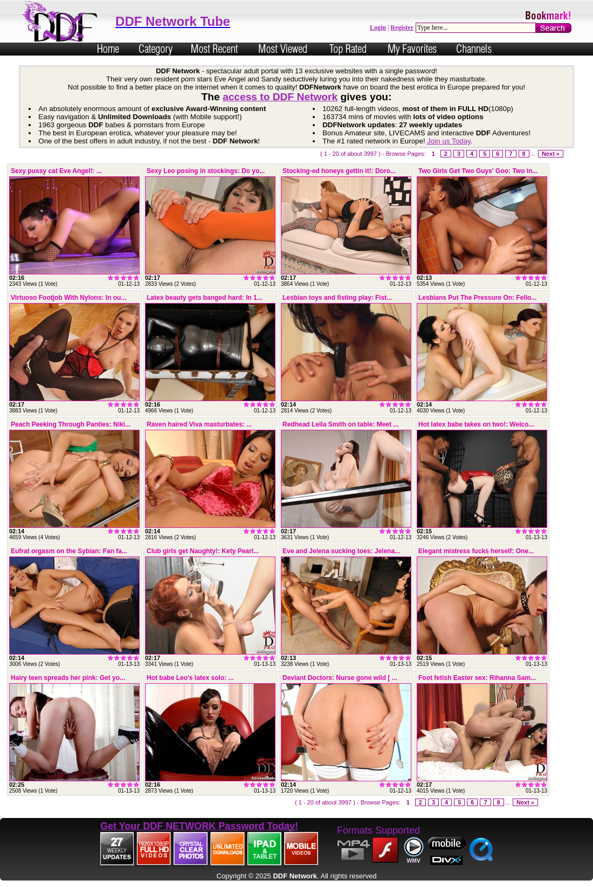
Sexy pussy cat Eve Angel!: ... (56, 171)
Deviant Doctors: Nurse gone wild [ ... (339, 678)
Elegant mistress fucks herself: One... (476, 551)
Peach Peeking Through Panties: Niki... (70, 424)
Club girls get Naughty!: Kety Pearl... (203, 551)
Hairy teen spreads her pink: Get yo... (68, 678)
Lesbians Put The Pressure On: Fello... (477, 297)
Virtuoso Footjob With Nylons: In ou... (68, 297)
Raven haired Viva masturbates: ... (199, 424)
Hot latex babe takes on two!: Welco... (476, 424)
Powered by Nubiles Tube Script (296, 883)
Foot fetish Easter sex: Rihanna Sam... (477, 678)
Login (378, 27)
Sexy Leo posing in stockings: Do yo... (206, 171)
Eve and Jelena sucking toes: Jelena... (341, 551)
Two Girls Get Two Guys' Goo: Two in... (478, 171)
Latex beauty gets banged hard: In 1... (205, 297)
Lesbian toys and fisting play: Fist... (337, 297)
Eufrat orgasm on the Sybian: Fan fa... (69, 551)
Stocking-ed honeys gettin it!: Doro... (339, 171)
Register (401, 27)
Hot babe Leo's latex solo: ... (190, 678)
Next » (551, 153)
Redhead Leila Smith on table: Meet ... (340, 424)
